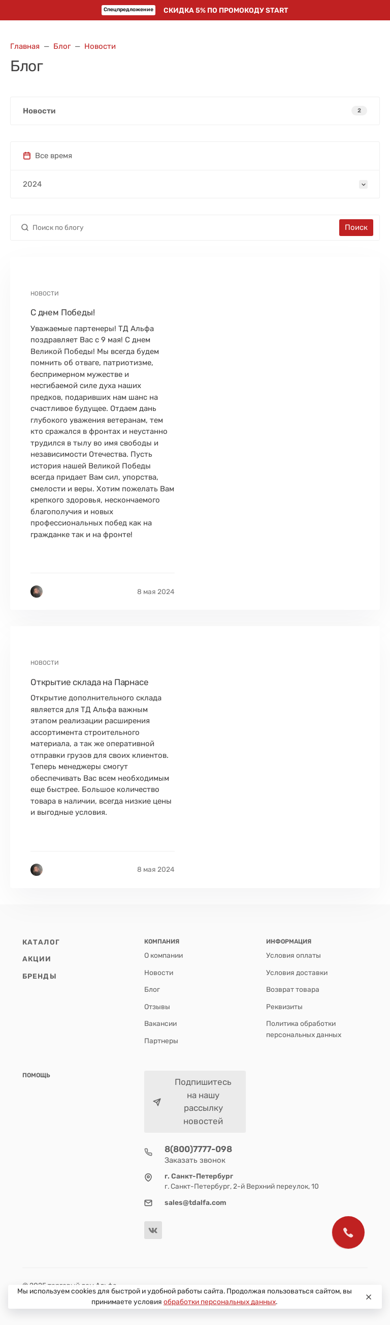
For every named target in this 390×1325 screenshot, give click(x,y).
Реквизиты (284, 1007)
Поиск (356, 227)
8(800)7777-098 (198, 1149)
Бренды (39, 976)
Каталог (41, 942)
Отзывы (157, 1007)
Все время (47, 155)
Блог (152, 989)
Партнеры (161, 1041)
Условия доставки (297, 972)
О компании (163, 955)
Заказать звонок (195, 1160)
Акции (37, 959)
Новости (158, 972)
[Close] (368, 1297)
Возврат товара (292, 989)
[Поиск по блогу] (184, 227)
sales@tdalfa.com (195, 1202)
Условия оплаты (293, 955)
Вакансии (160, 1023)
